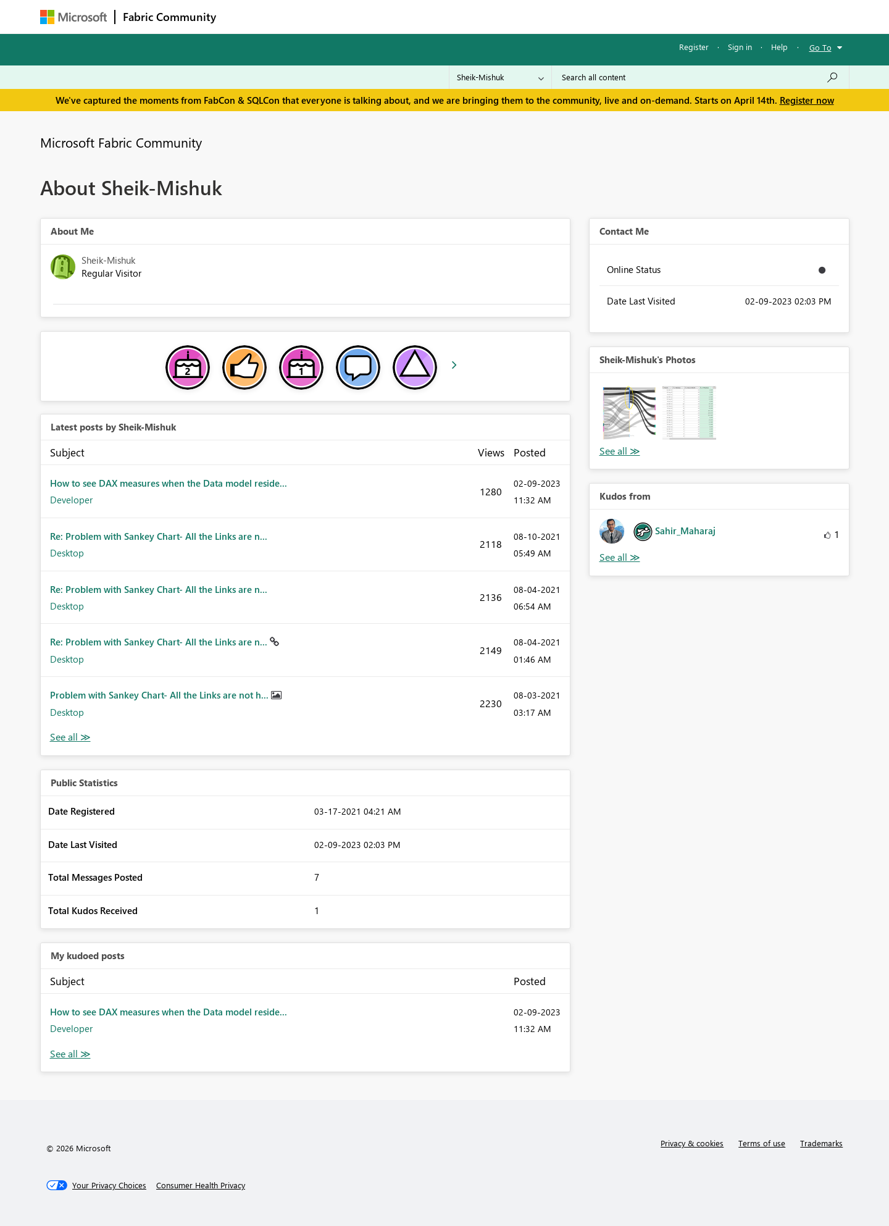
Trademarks (821, 1143)
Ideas (349, 16)
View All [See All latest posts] (70, 737)
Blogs (459, 16)
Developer (71, 499)
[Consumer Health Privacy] (200, 1185)
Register (694, 46)
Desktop (67, 553)
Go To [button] (820, 47)
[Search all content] (700, 77)
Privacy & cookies (692, 1143)
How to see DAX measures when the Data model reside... (168, 483)
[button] (629, 413)
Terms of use (761, 1143)
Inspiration (298, 16)
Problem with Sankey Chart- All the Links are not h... (160, 695)
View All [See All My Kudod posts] (70, 1054)
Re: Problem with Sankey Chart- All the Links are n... (158, 536)
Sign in (740, 46)
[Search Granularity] (500, 77)
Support (559, 16)
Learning (506, 16)
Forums (244, 16)
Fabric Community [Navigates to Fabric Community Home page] (169, 16)
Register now (807, 100)
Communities (404, 16)
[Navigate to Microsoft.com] (73, 17)
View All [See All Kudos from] (619, 557)
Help (779, 46)
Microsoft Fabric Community (121, 142)
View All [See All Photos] (619, 451)
